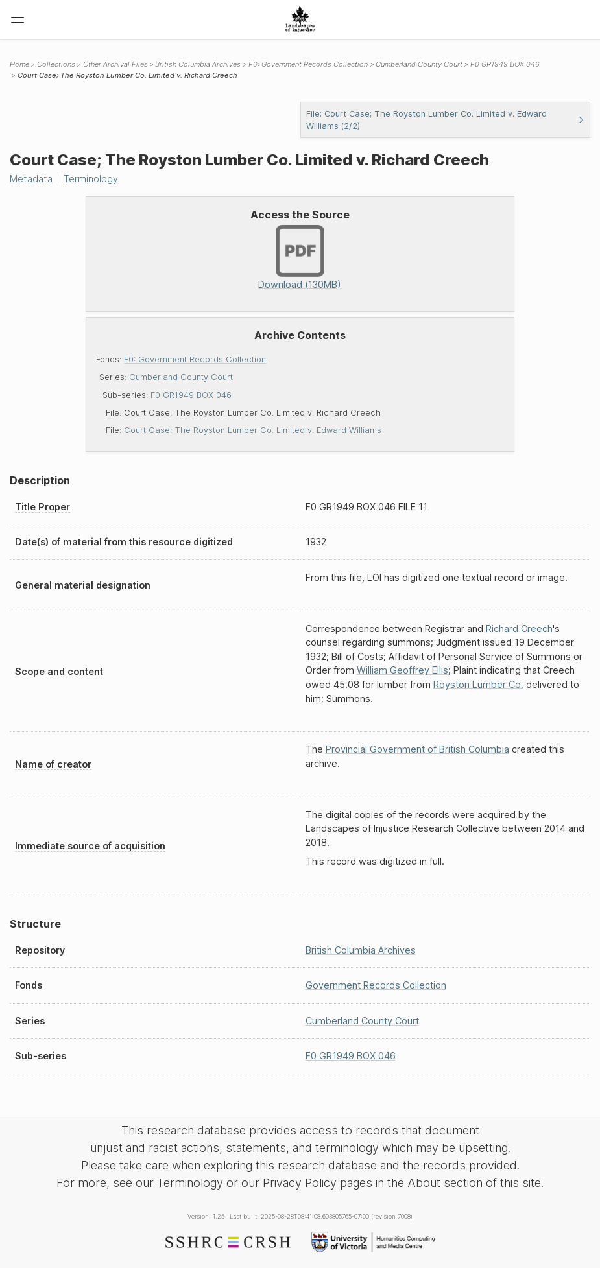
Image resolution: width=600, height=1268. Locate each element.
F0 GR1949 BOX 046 (191, 395)
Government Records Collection (376, 985)
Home (19, 64)
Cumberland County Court (181, 377)
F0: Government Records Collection (195, 359)
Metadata (31, 178)
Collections (56, 64)
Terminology (91, 178)
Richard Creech (519, 628)
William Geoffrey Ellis (402, 669)
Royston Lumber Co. (478, 684)
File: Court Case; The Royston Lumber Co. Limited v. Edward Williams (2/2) (445, 120)
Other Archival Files (115, 64)
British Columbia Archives (198, 64)
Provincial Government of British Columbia (417, 749)
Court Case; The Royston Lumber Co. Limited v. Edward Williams (252, 430)
